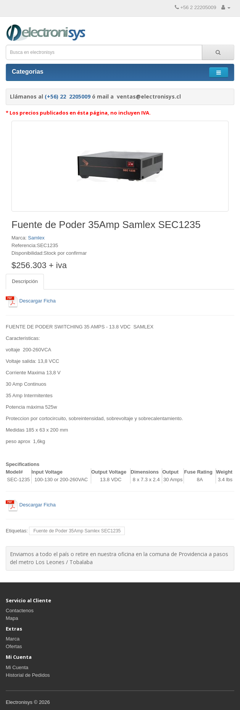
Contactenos (20, 610)
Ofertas (14, 646)
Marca (12, 639)
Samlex (36, 238)
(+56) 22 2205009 (67, 96)
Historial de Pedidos (28, 675)
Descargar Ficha (31, 301)
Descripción (25, 281)
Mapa (12, 618)
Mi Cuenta (17, 667)
